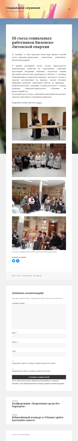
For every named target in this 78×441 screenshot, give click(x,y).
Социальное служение (23, 8)
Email (15, 342)
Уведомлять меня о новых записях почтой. (31, 371)
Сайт (14, 351)
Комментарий (18, 303)
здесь (39, 102)
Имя (14, 333)
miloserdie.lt (28, 276)
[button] (39, 123)
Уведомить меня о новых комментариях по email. (34, 363)
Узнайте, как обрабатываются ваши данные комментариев (38, 383)
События (38, 276)
